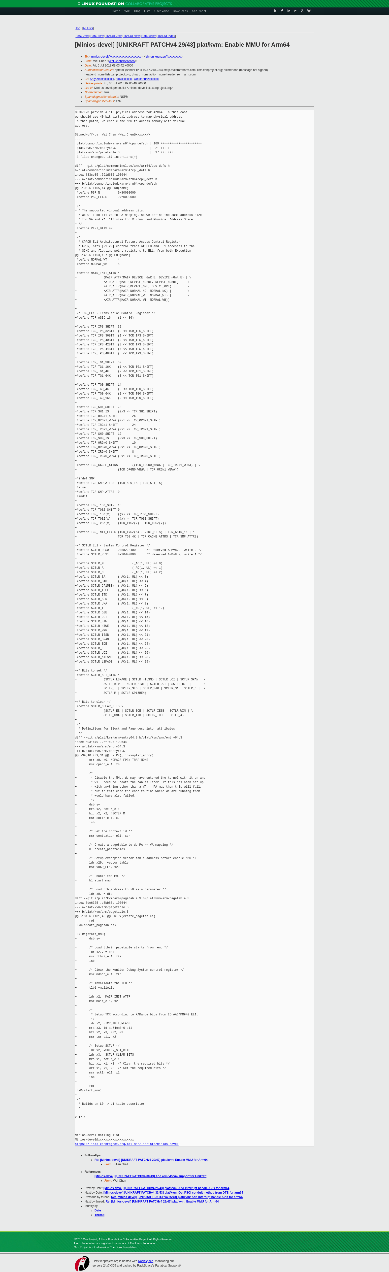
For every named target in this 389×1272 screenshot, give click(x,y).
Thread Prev (113, 36)
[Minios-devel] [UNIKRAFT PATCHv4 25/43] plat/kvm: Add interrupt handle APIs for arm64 (166, 1188)
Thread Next (131, 36)
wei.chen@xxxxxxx (147, 79)
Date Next (96, 36)
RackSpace (145, 1261)
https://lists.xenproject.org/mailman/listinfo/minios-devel (127, 1144)
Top (77, 28)
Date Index (148, 36)
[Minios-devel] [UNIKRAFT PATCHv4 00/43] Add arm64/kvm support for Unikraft (150, 1176)
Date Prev (82, 36)
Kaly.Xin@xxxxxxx (102, 79)
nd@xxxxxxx (124, 79)
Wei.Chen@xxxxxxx (122, 61)
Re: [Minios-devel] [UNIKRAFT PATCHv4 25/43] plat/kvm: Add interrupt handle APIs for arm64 (177, 1197)
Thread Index (166, 36)
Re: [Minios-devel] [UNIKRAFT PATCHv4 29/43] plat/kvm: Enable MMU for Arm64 (151, 1160)
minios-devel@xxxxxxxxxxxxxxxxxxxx (116, 56)
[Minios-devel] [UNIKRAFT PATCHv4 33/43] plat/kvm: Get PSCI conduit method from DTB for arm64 (173, 1192)
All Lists (88, 28)
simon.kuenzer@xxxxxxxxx (164, 56)
